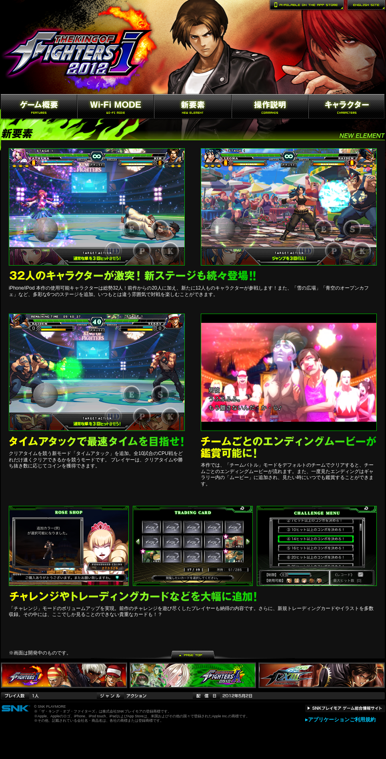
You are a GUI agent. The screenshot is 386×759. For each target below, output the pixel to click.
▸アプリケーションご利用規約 (340, 720)
